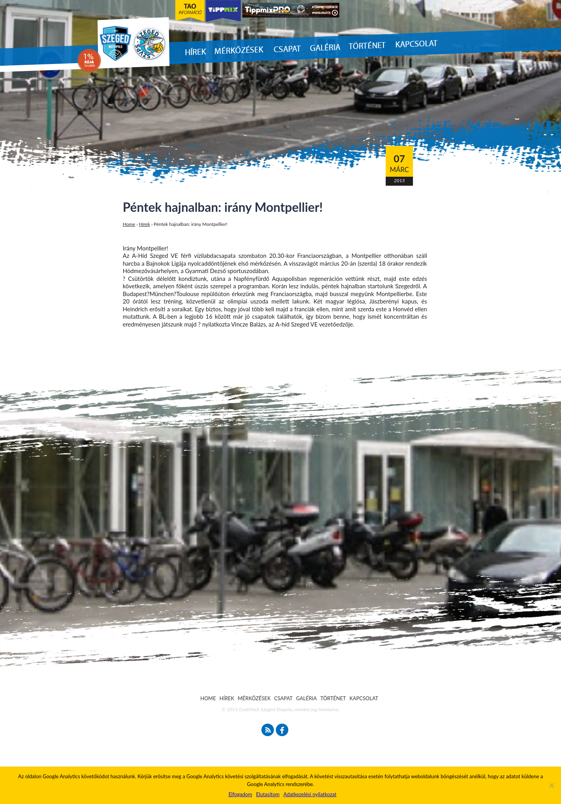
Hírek (144, 224)
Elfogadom (240, 794)
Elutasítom (267, 794)
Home (129, 224)
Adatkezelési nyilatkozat (309, 794)
